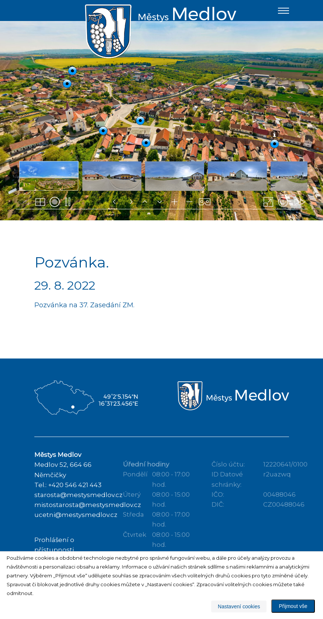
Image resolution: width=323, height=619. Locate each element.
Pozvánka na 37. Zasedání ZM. (84, 316)
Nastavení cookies (239, 606)
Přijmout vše (293, 606)
